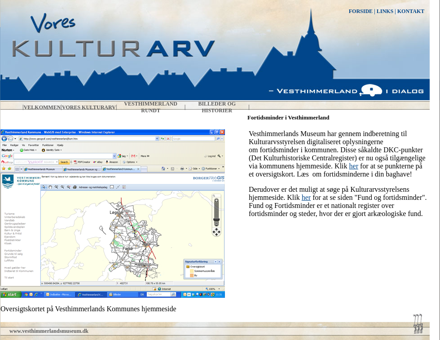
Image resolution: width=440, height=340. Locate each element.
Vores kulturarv (89, 107)
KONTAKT (410, 11)
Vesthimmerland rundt (150, 107)
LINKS (385, 11)
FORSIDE (361, 11)
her (353, 166)
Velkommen (42, 107)
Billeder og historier (217, 107)
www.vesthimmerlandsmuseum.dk (48, 331)
